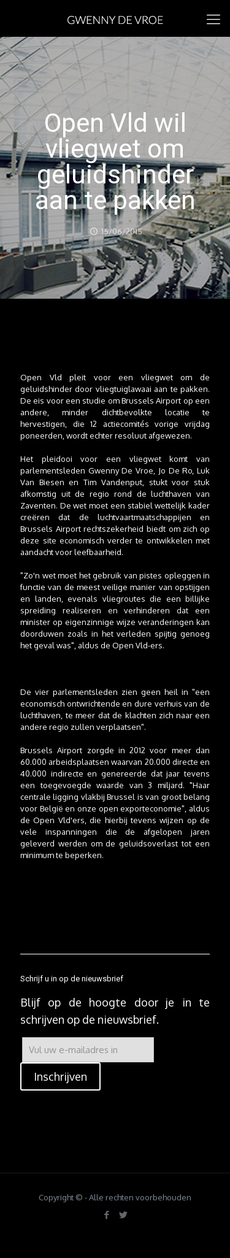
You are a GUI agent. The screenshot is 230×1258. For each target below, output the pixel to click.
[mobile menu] (213, 18)
